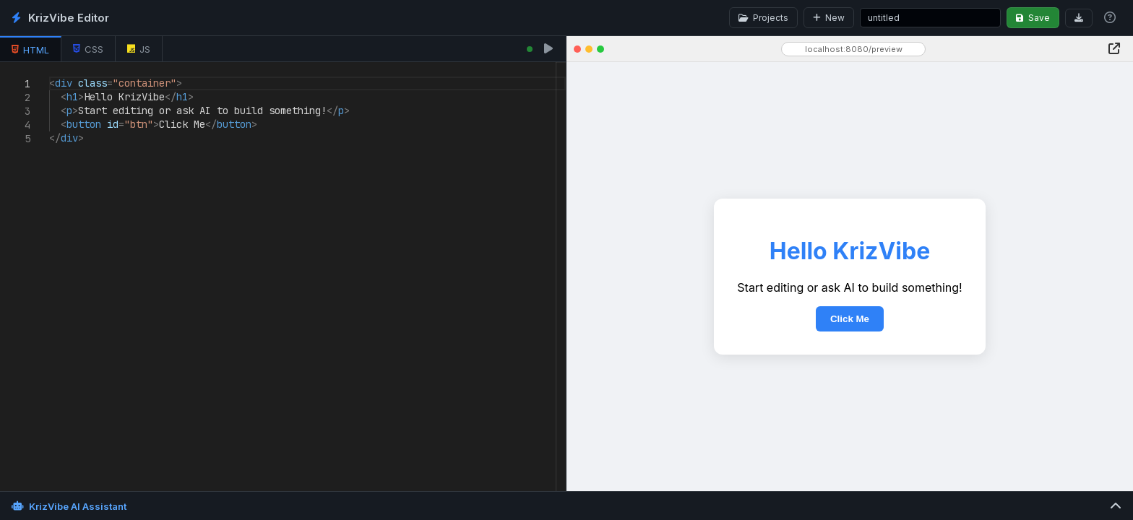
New (829, 17)
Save (1033, 17)
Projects (763, 17)
